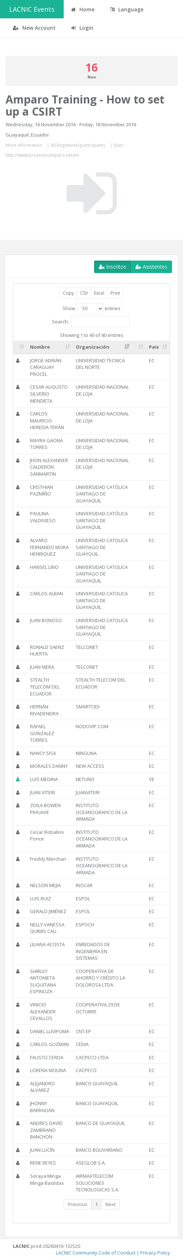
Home (82, 9)
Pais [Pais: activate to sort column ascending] (154, 347)
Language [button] (126, 9)
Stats (118, 145)
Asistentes (151, 266)
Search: (91, 321)
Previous (77, 1204)
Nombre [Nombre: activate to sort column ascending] (40, 347)
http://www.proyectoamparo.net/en (42, 155)
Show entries (91, 308)
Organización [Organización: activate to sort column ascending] (92, 347)
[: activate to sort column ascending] (20, 347)
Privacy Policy (155, 1252)
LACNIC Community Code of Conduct (95, 1252)
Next (110, 1204)
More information (23, 145)
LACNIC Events (32, 9)
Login (82, 27)
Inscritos (112, 266)
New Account (34, 27)
